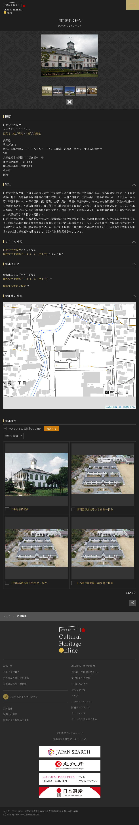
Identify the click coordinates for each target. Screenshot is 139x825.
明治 (20, 133)
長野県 (37, 133)
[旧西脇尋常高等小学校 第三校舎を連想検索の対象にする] (7, 583)
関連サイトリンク (80, 707)
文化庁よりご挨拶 (80, 678)
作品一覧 (7, 666)
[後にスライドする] (131, 593)
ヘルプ (74, 695)
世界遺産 (7, 708)
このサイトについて (81, 701)
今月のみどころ (79, 684)
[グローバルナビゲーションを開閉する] (132, 5)
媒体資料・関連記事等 (83, 666)
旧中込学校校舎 (19, 509)
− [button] (8, 312)
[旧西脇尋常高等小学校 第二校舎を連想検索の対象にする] (73, 583)
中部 (28, 133)
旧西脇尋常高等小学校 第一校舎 (95, 509)
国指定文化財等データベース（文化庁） (26, 254)
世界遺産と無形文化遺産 (16, 678)
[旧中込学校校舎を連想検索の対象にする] (7, 509)
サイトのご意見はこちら (84, 719)
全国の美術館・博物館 (15, 684)
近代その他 (9, 133)
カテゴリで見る (11, 672)
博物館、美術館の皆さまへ (85, 672)
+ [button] (8, 307)
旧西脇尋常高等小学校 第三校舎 (29, 583)
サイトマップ (78, 713)
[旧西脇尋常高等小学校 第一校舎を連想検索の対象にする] (73, 509)
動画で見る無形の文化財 (16, 720)
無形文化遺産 (10, 714)
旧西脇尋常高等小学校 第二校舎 (95, 583)
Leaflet (108, 407)
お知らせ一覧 (78, 689)
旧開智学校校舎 (12, 250)
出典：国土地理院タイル (124, 407)
